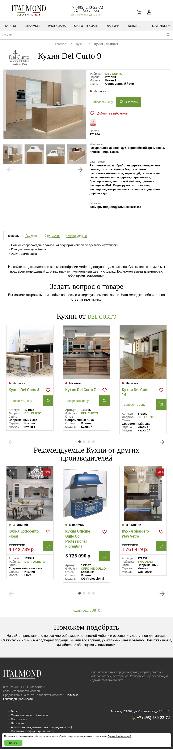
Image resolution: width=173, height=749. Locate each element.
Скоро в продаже (86, 25)
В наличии (32, 25)
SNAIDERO (145, 561)
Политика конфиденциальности (32, 731)
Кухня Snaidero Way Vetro (135, 533)
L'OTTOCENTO (34, 561)
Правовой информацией (119, 736)
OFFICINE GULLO (93, 568)
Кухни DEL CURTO (86, 610)
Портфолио (19, 719)
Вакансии (17, 723)
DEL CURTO (113, 73)
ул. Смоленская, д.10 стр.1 (86, 14)
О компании (160, 25)
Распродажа (57, 25)
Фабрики (113, 25)
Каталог (10, 25)
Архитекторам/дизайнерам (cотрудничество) (41, 727)
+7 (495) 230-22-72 (86, 7)
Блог (14, 711)
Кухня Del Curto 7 (80, 389)
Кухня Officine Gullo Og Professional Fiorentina (77, 538)
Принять (13, 742)
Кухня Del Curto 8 (24, 389)
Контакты (134, 25)
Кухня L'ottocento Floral (24, 533)
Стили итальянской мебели (29, 715)
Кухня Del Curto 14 (135, 392)
